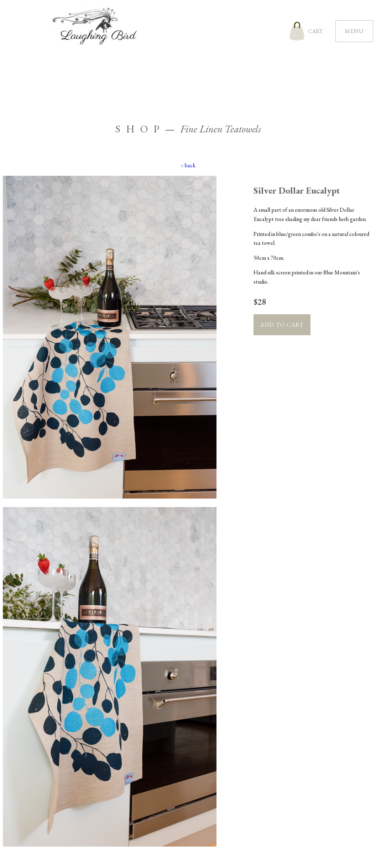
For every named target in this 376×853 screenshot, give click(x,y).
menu (354, 31)
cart (315, 31)
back (190, 165)
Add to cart (282, 324)
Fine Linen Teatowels (220, 129)
